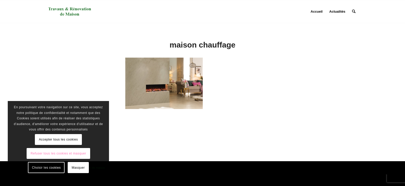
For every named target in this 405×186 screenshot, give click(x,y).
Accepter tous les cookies (58, 139)
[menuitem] (316, 11)
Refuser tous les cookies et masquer (58, 153)
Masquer (78, 167)
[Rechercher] (354, 11)
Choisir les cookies (46, 167)
